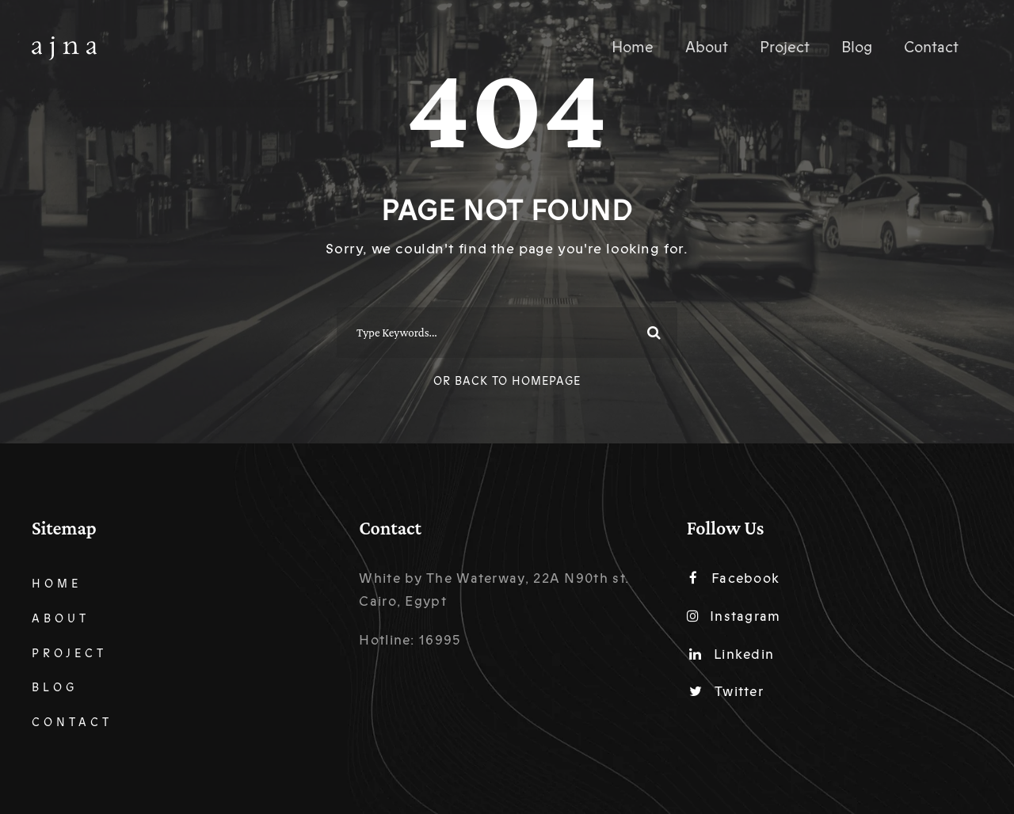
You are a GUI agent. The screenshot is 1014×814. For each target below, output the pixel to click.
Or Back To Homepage (507, 381)
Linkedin (732, 654)
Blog (856, 47)
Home (633, 47)
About (706, 47)
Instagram (734, 616)
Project (785, 47)
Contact (931, 47)
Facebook (734, 578)
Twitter (726, 691)
